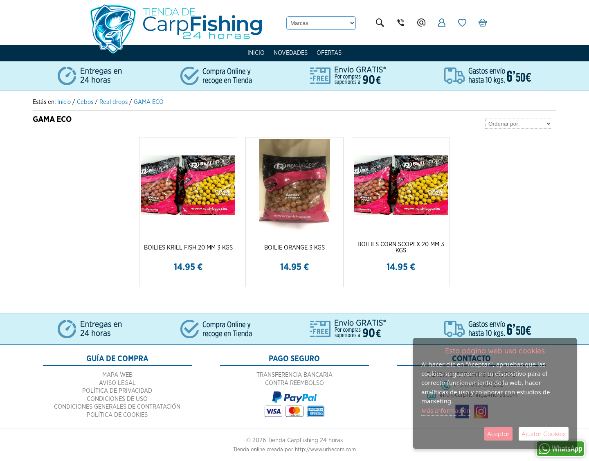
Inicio (256, 53)
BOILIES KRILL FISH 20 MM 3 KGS (188, 248)
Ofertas (329, 53)
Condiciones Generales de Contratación (117, 407)
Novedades (291, 53)
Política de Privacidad (117, 391)
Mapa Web (117, 375)
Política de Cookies (117, 415)
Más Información (445, 410)
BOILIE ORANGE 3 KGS (294, 248)
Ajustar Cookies (544, 434)
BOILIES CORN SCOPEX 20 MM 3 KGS (400, 247)
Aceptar (498, 434)
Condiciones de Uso (117, 399)
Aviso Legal (117, 383)
